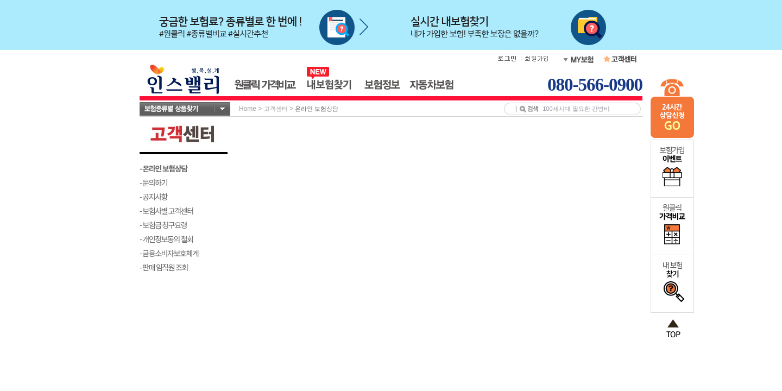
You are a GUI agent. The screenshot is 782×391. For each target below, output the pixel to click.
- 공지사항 (153, 196)
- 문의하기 (153, 182)
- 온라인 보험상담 (163, 168)
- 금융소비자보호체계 (169, 253)
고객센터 (276, 108)
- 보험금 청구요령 (163, 224)
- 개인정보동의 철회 (166, 239)
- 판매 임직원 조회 (164, 267)
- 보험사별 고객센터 (166, 210)
